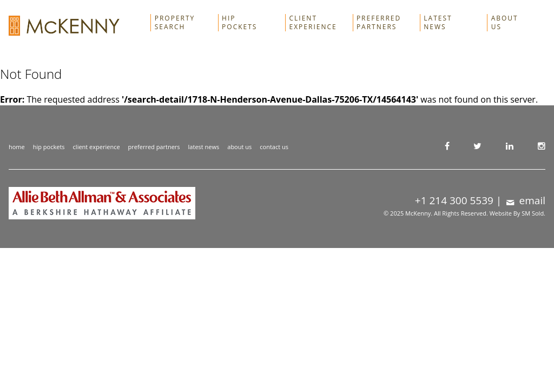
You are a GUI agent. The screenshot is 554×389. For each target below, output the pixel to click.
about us (239, 147)
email (524, 200)
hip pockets (49, 147)
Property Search (175, 22)
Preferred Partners (379, 22)
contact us (274, 147)
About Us (504, 22)
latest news (204, 147)
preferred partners (154, 147)
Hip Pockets (239, 22)
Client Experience (313, 22)
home (17, 147)
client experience (96, 147)
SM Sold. (533, 213)
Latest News (438, 22)
